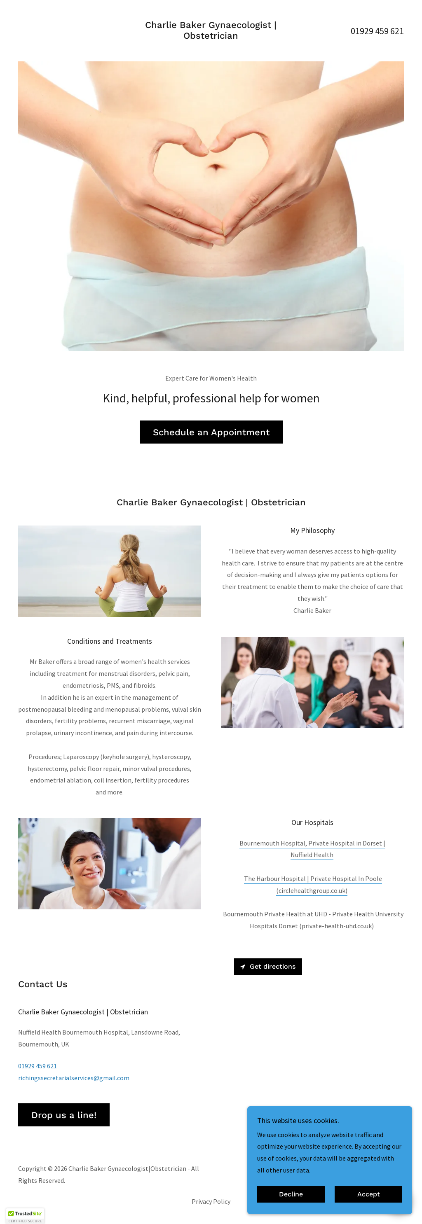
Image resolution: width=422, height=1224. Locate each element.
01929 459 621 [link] (377, 31)
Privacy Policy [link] (211, 1201)
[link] (211, 36)
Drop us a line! (63, 1115)
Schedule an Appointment (211, 432)
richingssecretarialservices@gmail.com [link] (73, 1078)
